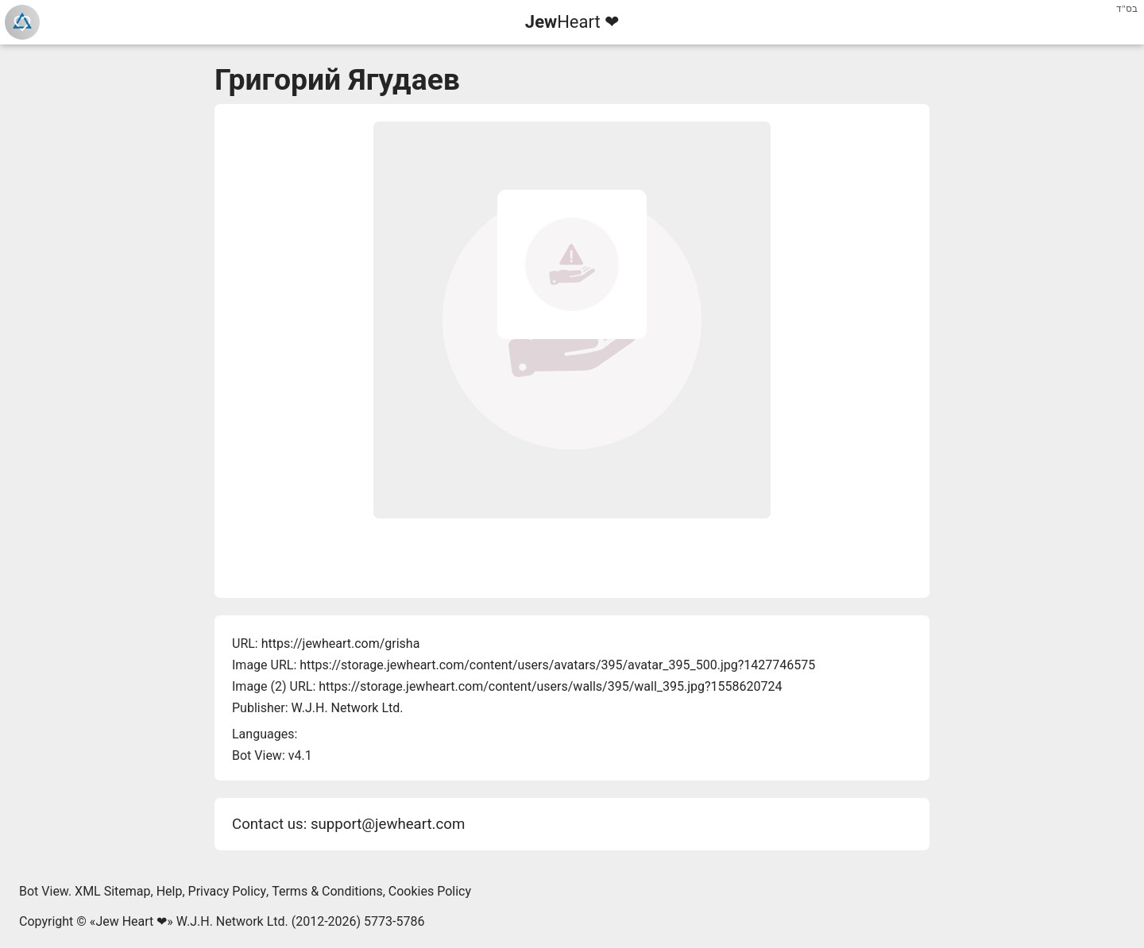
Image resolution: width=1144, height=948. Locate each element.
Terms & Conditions (327, 891)
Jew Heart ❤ (131, 921)
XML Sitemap (112, 891)
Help (170, 891)
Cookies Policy (429, 891)
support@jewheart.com (388, 824)
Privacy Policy (227, 891)
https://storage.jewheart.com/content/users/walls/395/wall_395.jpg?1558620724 (550, 686)
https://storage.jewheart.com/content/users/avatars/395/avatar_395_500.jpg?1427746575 (557, 664)
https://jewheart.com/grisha (340, 643)
